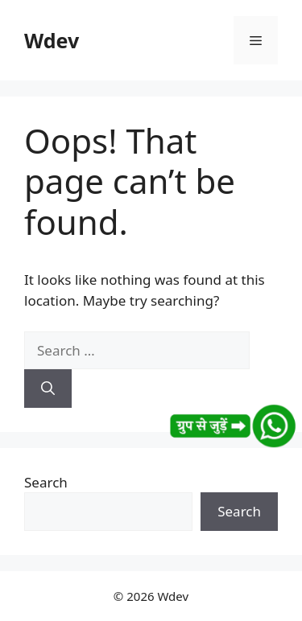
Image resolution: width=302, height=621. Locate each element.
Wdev (51, 40)
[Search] (48, 388)
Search (46, 482)
